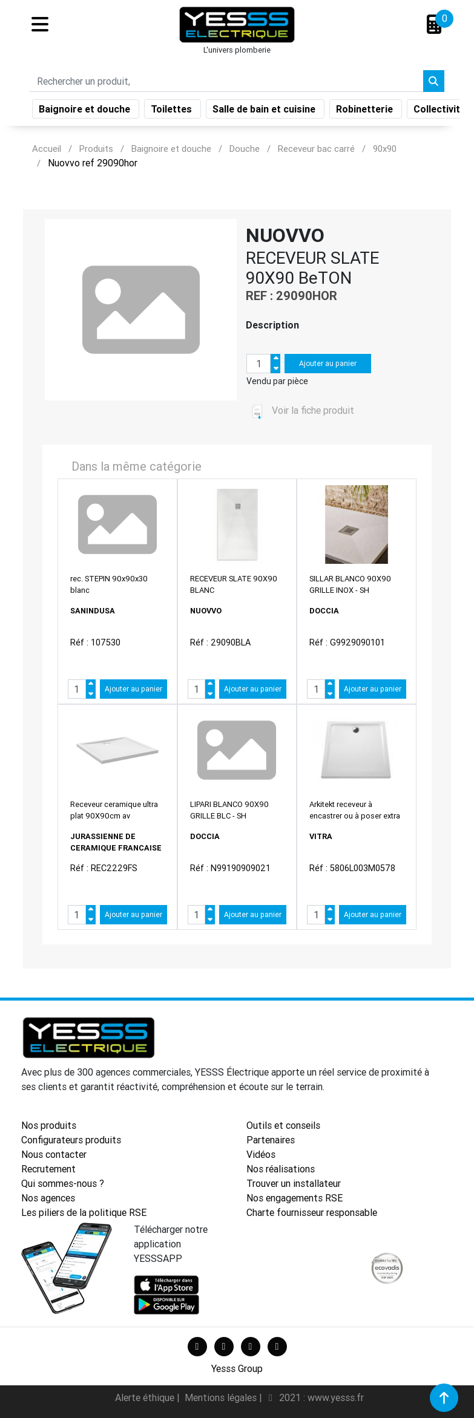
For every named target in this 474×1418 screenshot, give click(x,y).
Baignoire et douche (86, 111)
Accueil (46, 148)
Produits (96, 148)
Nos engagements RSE (294, 1198)
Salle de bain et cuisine (265, 111)
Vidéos (260, 1154)
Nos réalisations (280, 1169)
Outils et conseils (283, 1125)
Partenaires (270, 1140)
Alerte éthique (146, 1397)
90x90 (385, 148)
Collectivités (443, 111)
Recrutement (48, 1169)
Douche (244, 148)
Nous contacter (54, 1154)
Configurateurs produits (71, 1140)
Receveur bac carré (316, 148)
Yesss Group (237, 1368)
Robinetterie (365, 111)
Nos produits (48, 1125)
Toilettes (172, 111)
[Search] (226, 83)
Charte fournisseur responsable (311, 1212)
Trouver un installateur (293, 1183)
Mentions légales (222, 1397)
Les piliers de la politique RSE (83, 1212)
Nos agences (48, 1198)
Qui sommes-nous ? (62, 1183)
